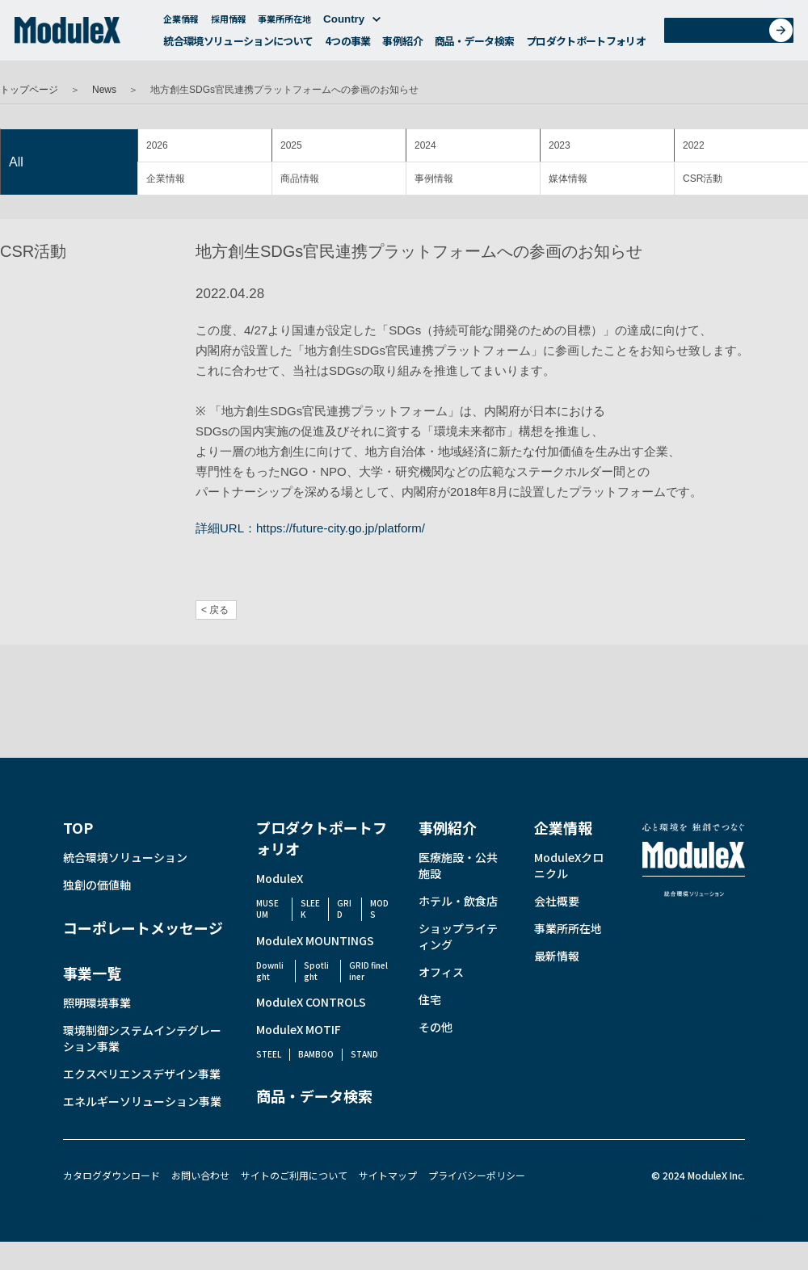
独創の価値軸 (97, 885)
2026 (157, 145)
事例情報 (434, 178)
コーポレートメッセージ (143, 927)
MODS (379, 908)
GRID (344, 908)
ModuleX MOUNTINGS (315, 940)
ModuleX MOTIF (298, 1029)
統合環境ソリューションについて (238, 45)
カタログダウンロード (111, 1175)
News (104, 89)
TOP (78, 827)
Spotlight (316, 970)
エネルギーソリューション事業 (142, 1101)
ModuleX (279, 878)
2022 (694, 145)
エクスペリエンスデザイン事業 (142, 1074)
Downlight (270, 970)
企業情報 (181, 22)
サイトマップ (388, 1175)
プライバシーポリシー (476, 1175)
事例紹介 (402, 45)
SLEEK (310, 908)
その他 (435, 1027)
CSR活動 (702, 178)
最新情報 (556, 956)
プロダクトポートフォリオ (586, 45)
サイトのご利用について (294, 1175)
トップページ (29, 89)
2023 (559, 145)
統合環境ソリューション (125, 857)
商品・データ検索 (475, 45)
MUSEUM (267, 908)
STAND (364, 1054)
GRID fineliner (368, 970)
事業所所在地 (284, 22)
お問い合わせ (734, 35)
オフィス (441, 972)
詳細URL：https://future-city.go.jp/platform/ (310, 528)
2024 (425, 145)
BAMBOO (316, 1054)
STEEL (268, 1054)
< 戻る (215, 610)
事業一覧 (92, 972)
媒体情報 (568, 178)
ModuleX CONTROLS (311, 1002)
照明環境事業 (97, 1003)
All (16, 162)
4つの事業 (348, 45)
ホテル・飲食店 (458, 901)
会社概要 (556, 901)
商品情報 (299, 178)
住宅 (430, 999)
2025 (291, 145)
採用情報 (228, 22)
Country (352, 23)
